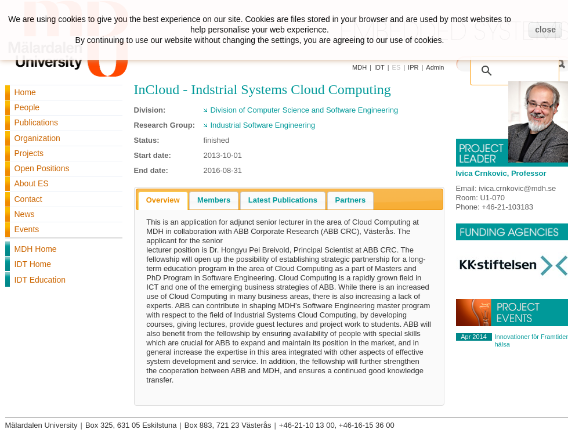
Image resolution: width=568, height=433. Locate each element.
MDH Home (36, 249)
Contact (28, 199)
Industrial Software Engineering (263, 125)
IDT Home (33, 264)
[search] (517, 65)
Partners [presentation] (350, 200)
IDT (379, 67)
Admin (435, 67)
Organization (37, 138)
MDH (359, 67)
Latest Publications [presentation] (282, 200)
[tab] (163, 201)
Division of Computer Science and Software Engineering (305, 110)
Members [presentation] (213, 200)
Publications (37, 122)
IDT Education (40, 279)
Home (25, 92)
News (25, 214)
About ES (32, 183)
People (27, 107)
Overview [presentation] (163, 200)
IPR (413, 67)
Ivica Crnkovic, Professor (501, 173)
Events (27, 229)
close (545, 29)
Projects (29, 153)
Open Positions (42, 168)
